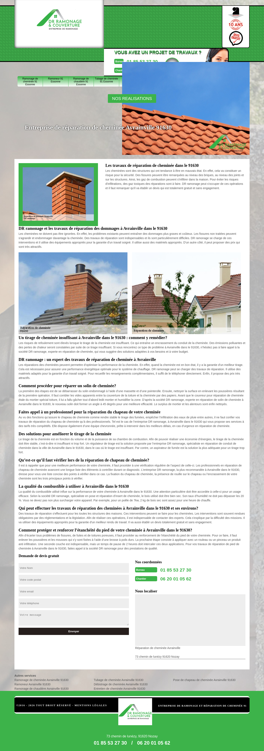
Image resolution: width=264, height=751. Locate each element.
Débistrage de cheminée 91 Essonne (132, 56)
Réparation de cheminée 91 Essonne (157, 56)
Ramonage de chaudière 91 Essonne (81, 56)
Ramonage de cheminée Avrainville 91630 (41, 678)
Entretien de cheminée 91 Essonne (183, 56)
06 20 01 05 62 (123, 29)
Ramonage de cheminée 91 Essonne (30, 56)
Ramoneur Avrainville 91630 (32, 683)
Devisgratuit (156, 25)
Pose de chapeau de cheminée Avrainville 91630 (204, 678)
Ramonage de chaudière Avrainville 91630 (41, 687)
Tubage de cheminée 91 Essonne (106, 55)
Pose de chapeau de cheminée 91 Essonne (208, 56)
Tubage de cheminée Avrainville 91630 (119, 678)
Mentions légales (91, 704)
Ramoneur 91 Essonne (55, 55)
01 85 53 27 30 (123, 21)
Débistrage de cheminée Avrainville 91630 (121, 683)
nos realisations (132, 98)
